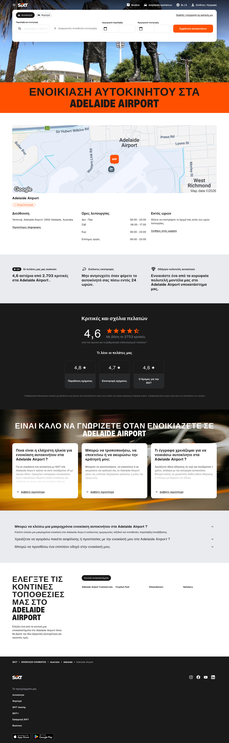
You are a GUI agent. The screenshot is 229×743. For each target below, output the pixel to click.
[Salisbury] (188, 574)
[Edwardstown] (156, 574)
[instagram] (191, 664)
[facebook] (198, 664)
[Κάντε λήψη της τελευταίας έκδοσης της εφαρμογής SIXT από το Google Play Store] (43, 724)
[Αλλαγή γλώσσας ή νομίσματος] (181, 5)
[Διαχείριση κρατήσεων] (157, 5)
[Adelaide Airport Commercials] (97, 574)
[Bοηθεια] (133, 5)
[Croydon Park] (122, 574)
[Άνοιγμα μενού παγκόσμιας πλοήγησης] (14, 5)
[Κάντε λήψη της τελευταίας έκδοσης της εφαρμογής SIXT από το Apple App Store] (21, 724)
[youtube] (205, 664)
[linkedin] (213, 664)
